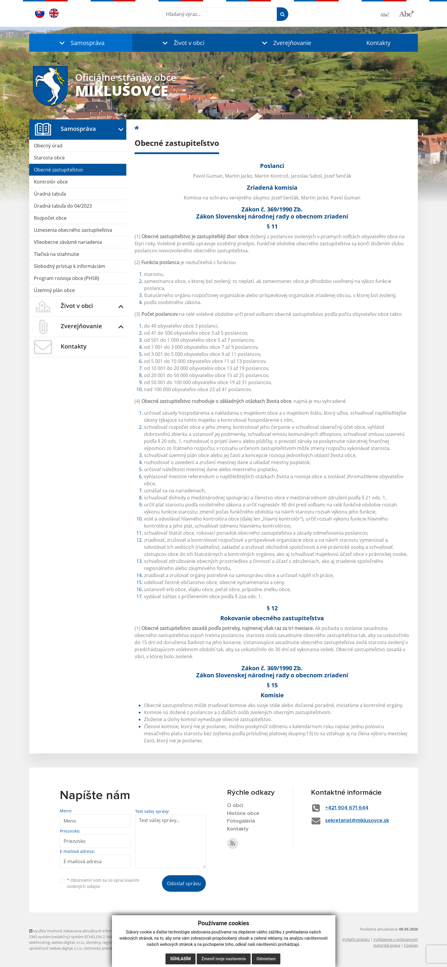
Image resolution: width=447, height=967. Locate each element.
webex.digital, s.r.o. (68, 942)
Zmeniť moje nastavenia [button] (223, 958)
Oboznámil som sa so (103, 883)
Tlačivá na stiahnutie (56, 254)
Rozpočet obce (50, 218)
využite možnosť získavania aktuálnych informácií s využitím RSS (87, 930)
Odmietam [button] (266, 958)
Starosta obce (49, 157)
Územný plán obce (54, 290)
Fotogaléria (241, 821)
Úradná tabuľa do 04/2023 (63, 206)
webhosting (39, 942)
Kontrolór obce (51, 182)
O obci (235, 805)
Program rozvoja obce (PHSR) (66, 278)
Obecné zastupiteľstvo (58, 169)
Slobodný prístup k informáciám (69, 266)
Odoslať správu (184, 883)
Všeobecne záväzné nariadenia (68, 242)
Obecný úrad (48, 145)
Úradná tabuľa (50, 194)
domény (93, 942)
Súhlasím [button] (180, 958)
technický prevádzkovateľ (106, 948)
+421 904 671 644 (346, 808)
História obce (243, 813)
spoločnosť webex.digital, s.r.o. (55, 948)
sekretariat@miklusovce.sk (357, 820)
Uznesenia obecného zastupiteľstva (73, 230)
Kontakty (378, 43)
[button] (80, 43)
